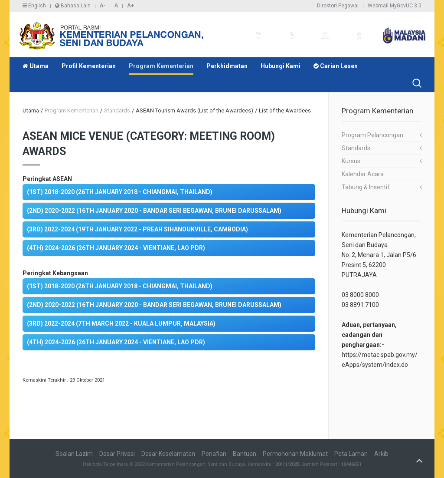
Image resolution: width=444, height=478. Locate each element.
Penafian (214, 453)
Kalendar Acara (363, 174)
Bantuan (244, 453)
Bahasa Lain (73, 6)
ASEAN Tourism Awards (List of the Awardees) (194, 110)
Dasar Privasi (117, 453)
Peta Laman (351, 453)
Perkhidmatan (227, 66)
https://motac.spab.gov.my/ (380, 354)
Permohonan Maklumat (295, 453)
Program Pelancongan (372, 135)
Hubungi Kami (280, 66)
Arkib (381, 453)
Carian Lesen (335, 66)
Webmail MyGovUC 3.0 (394, 6)
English (34, 6)
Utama (36, 66)
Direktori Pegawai (338, 6)
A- (102, 6)
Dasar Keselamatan (168, 453)
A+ (130, 6)
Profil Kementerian (89, 66)
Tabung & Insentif (366, 187)
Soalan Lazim (74, 453)
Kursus (351, 161)
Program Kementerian (161, 66)
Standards (356, 148)
